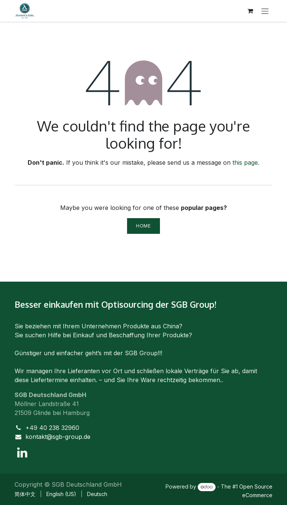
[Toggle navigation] (264, 11)
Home (143, 226)
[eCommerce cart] (250, 10)
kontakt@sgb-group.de (57, 436)
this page (245, 162)
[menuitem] (25, 494)
